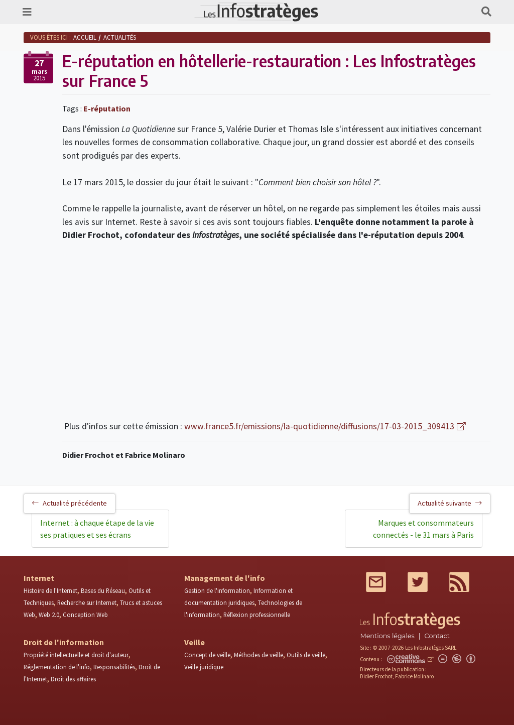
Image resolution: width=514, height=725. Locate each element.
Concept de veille (207, 655)
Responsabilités (114, 667)
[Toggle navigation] (27, 12)
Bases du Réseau (103, 590)
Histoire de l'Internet (50, 590)
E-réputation (107, 108)
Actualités (119, 37)
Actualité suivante (450, 503)
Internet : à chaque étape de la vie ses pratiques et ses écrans (97, 529)
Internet (39, 578)
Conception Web (85, 615)
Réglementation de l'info (57, 667)
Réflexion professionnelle (256, 615)
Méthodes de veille (258, 655)
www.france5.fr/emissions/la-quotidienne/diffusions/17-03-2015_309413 (319, 426)
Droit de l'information (64, 642)
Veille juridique (203, 667)
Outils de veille (306, 655)
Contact (437, 636)
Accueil (84, 37)
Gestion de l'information (217, 590)
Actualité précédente (69, 503)
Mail (376, 582)
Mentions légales (387, 636)
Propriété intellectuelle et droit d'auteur (76, 655)
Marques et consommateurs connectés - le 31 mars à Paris (423, 529)
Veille (194, 642)
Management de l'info (224, 578)
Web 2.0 (49, 615)
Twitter (418, 582)
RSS (459, 582)
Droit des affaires (73, 679)
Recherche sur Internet (86, 602)
